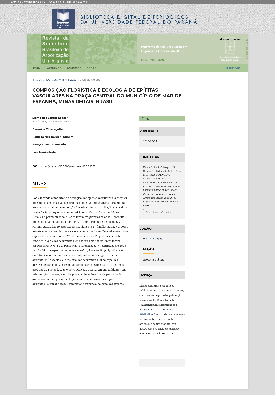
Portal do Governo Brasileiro (27, 2)
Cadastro (223, 39)
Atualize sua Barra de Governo (68, 2)
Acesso (238, 39)
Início (36, 79)
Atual (36, 67)
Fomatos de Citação (158, 212)
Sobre (91, 67)
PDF (148, 118)
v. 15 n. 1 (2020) (68, 79)
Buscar (233, 67)
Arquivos (54, 67)
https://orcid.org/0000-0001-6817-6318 (50, 121)
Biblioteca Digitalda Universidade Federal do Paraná (139, 20)
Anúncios (74, 67)
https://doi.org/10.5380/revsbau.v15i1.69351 (67, 166)
